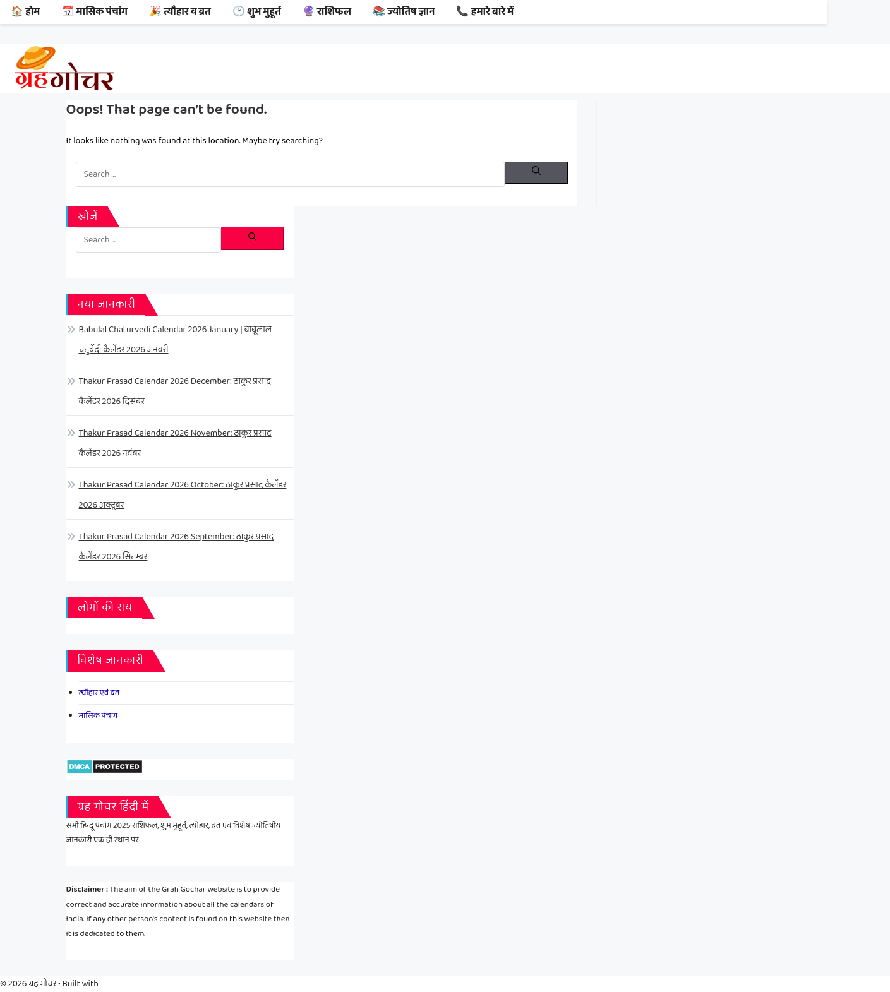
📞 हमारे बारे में (485, 12)
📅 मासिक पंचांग (94, 12)
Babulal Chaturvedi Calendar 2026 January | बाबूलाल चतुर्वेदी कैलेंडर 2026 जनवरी (175, 340)
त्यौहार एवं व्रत (99, 693)
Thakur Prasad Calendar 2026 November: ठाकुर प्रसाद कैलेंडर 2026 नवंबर (175, 443)
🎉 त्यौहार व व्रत (180, 12)
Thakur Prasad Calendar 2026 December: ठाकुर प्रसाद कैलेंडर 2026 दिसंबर (175, 391)
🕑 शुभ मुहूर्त (256, 12)
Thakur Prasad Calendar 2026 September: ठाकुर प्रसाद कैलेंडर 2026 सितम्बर (176, 547)
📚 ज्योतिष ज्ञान (404, 12)
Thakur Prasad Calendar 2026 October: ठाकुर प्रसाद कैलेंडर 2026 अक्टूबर (183, 495)
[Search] (536, 173)
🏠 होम (25, 12)
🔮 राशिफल (327, 12)
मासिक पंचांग (98, 715)
